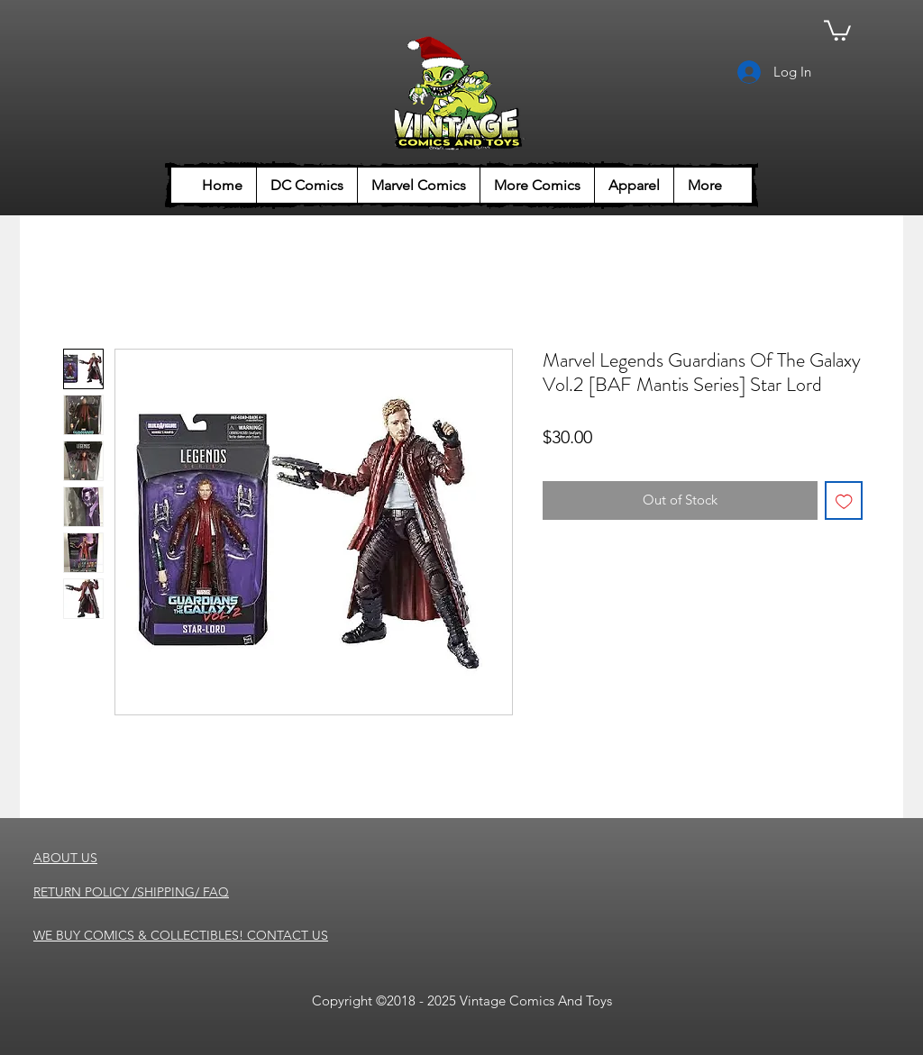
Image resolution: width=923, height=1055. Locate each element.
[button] (837, 29)
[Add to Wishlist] (844, 500)
